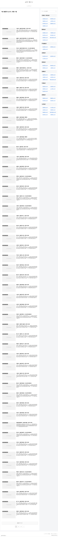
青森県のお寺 (45, 21)
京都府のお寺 (45, 77)
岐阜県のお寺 (45, 65)
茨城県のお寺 (45, 32)
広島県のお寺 (52, 86)
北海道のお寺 (45, 18)
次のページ (19, 523)
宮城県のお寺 (45, 25)
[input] (49, 11)
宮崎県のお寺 (52, 109)
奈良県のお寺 (52, 77)
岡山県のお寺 (45, 91)
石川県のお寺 (45, 58)
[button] (56, 11)
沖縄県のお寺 (52, 114)
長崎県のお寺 (45, 112)
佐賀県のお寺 (45, 109)
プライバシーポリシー (54, 534)
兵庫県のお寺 (52, 74)
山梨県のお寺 (45, 49)
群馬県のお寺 (45, 37)
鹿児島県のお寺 (53, 112)
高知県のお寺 (52, 100)
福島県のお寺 (52, 23)
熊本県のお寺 (45, 114)
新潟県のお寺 (45, 46)
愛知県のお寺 (52, 65)
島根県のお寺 (45, 88)
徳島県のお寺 (45, 98)
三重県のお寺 (52, 67)
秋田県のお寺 (52, 18)
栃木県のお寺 (45, 35)
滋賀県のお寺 (45, 74)
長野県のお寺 (52, 46)
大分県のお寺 (52, 107)
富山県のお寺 (45, 56)
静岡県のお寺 (45, 67)
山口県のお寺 (52, 88)
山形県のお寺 (52, 21)
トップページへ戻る (47, 534)
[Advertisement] (20, 19)
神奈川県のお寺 (53, 37)
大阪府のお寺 (45, 79)
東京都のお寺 (52, 35)
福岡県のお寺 (45, 107)
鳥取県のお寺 (45, 86)
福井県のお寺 (52, 56)
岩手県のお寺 (45, 23)
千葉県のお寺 (52, 32)
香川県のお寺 (45, 100)
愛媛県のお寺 (52, 98)
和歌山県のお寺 (53, 79)
